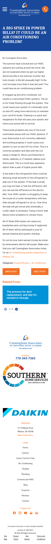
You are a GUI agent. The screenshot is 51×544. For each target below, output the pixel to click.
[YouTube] (25, 512)
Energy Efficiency (22, 263)
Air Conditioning (38, 263)
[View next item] (16, 309)
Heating (25, 469)
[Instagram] (19, 512)
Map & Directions (25, 435)
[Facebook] (14, 512)
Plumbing (25, 474)
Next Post (40, 271)
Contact (25, 501)
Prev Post (11, 271)
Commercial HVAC (25, 479)
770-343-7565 (25, 358)
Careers (25, 453)
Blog (25, 485)
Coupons (25, 490)
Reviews (25, 495)
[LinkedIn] (36, 512)
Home (25, 447)
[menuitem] (5, 538)
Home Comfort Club (25, 458)
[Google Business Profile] (31, 512)
